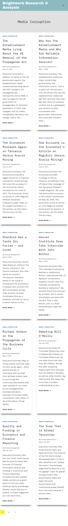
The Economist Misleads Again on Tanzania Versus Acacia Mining (15, 151)
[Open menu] (63, 5)
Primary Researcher (12, 67)
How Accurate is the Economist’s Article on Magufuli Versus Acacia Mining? (52, 151)
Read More (9, 123)
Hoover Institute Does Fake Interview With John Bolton (51, 245)
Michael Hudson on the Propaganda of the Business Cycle (15, 340)
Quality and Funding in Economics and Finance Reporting (14, 434)
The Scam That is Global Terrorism (50, 430)
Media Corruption (10, 36)
